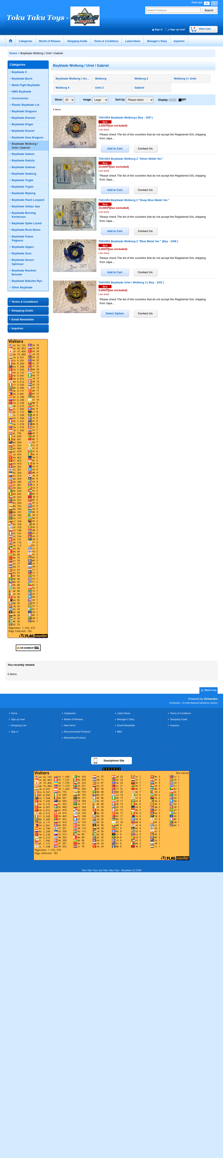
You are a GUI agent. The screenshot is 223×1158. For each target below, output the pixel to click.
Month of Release (73, 719)
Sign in (159, 29)
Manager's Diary (125, 719)
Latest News (123, 713)
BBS (119, 731)
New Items (69, 725)
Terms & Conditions (24, 301)
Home (14, 713)
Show (59, 99)
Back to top (211, 690)
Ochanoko (211, 698)
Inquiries (17, 328)
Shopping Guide (22, 310)
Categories (70, 713)
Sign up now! (177, 29)
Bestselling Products (75, 737)
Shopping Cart (18, 725)
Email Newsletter (22, 319)
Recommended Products (77, 731)
